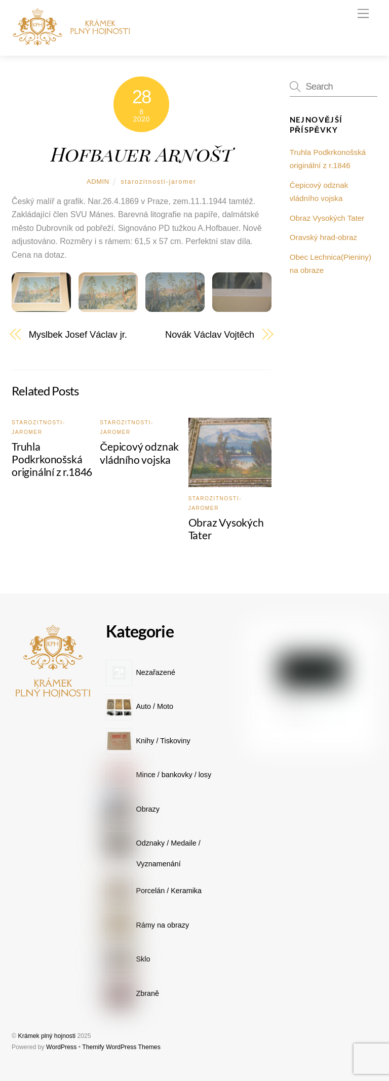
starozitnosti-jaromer (158, 181)
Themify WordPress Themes (121, 1047)
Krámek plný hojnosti (46, 1035)
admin (98, 181)
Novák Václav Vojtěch (209, 334)
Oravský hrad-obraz (323, 237)
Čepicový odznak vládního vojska (139, 453)
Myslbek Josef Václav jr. (78, 334)
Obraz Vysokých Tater (327, 218)
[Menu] (363, 14)
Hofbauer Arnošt (141, 153)
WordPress (61, 1047)
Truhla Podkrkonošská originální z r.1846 (52, 459)
